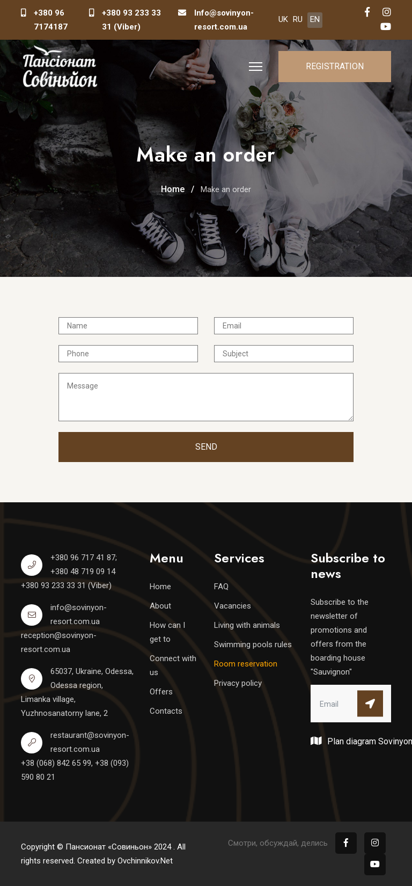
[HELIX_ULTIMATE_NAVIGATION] (255, 67)
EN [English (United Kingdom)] (315, 19)
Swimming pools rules (253, 644)
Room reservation (245, 664)
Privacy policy (238, 683)
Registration (335, 66)
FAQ (221, 586)
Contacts (166, 711)
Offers (161, 692)
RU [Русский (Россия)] (298, 19)
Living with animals (247, 625)
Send (206, 447)
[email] (351, 703)
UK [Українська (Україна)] (283, 19)
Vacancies (232, 606)
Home (160, 586)
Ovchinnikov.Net (145, 861)
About (160, 606)
